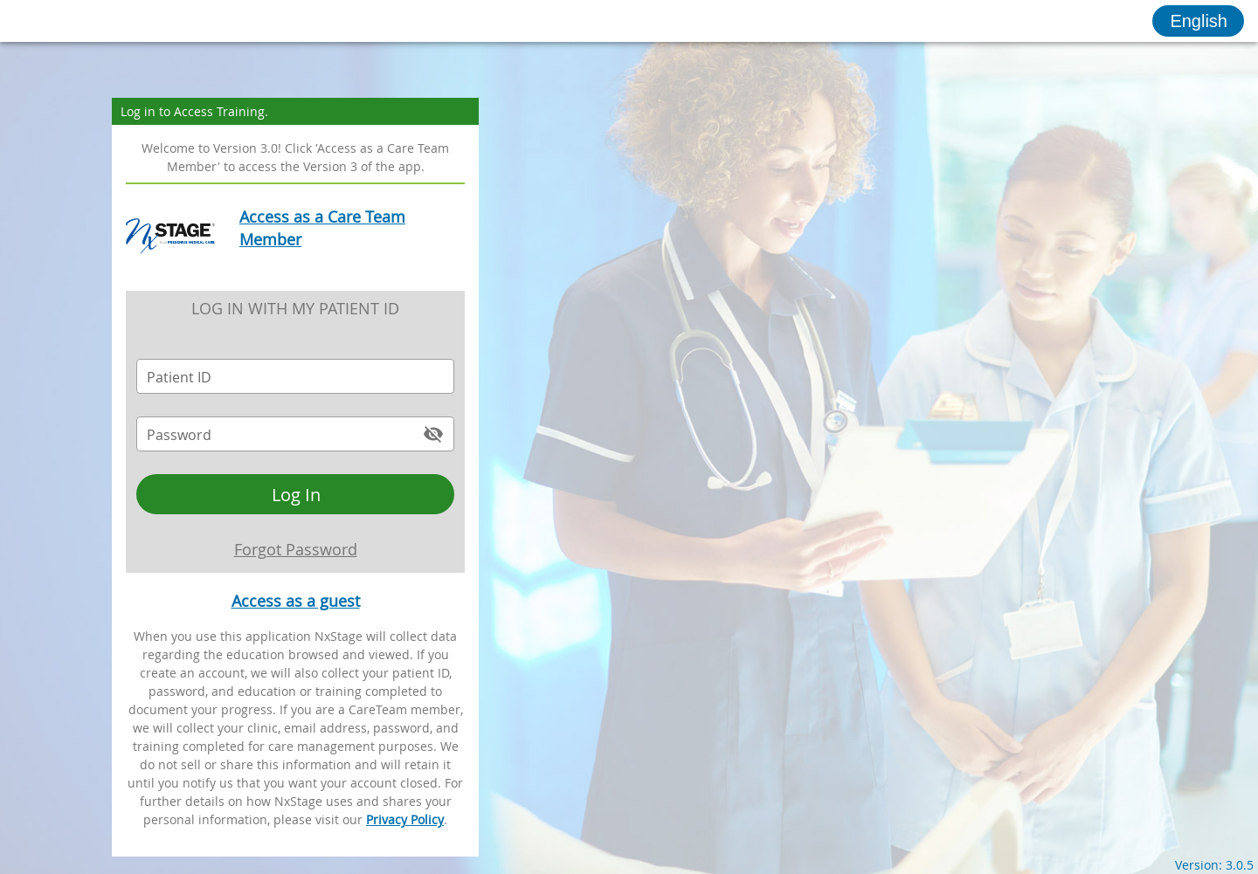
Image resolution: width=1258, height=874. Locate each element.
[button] (1198, 21)
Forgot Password (295, 550)
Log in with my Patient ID (295, 309)
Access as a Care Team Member (322, 228)
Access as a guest (296, 601)
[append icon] (433, 433)
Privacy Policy (405, 819)
